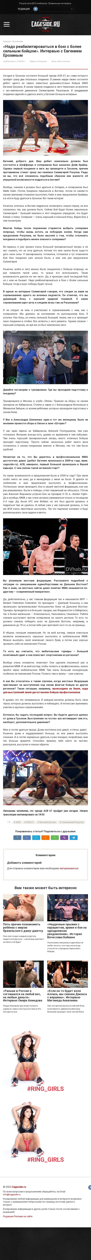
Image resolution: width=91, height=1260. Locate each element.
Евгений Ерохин (48, 822)
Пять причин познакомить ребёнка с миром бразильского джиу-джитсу (23, 928)
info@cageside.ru (11, 1194)
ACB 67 (30, 822)
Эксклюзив (42, 61)
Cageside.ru (19, 1186)
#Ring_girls (45, 1088)
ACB (18, 822)
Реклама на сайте (23, 1216)
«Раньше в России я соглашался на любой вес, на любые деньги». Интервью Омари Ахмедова (22, 995)
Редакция (24, 9)
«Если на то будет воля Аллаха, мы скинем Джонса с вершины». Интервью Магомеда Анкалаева (67, 995)
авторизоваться (69, 868)
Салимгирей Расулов (73, 822)
